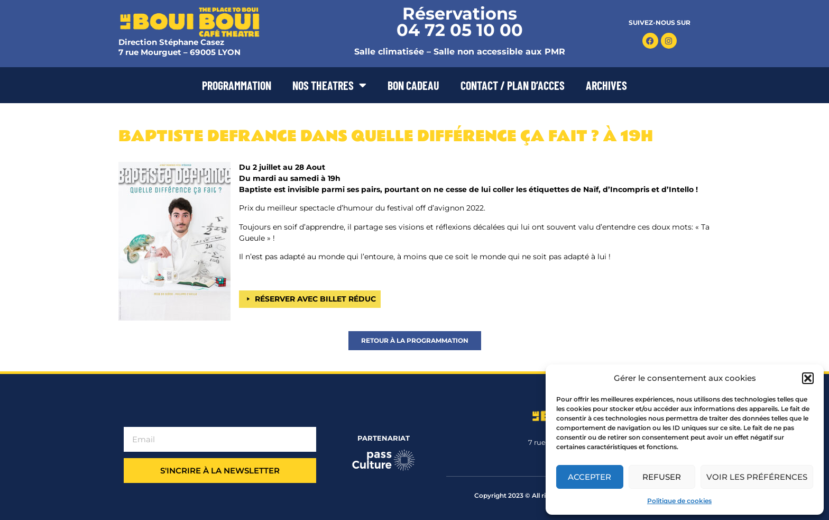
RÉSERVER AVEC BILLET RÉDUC (315, 299)
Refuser (661, 477)
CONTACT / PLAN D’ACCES (512, 85)
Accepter (589, 477)
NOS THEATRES (329, 85)
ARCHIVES (606, 85)
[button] (808, 378)
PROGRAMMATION (236, 85)
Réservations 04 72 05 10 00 (460, 21)
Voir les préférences (756, 477)
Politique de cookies (679, 501)
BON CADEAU (413, 85)
